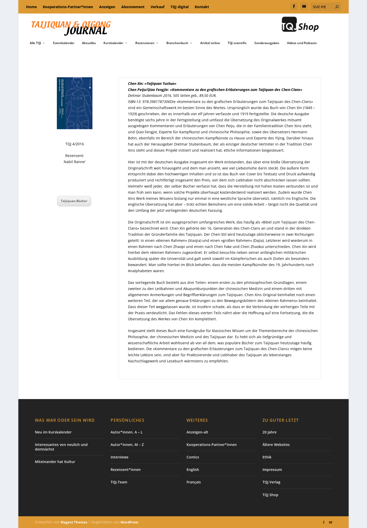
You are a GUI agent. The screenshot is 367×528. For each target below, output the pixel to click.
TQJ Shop (270, 494)
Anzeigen (107, 6)
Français (194, 482)
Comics (193, 457)
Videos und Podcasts (302, 43)
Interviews (119, 457)
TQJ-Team (119, 482)
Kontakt (202, 6)
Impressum (272, 469)
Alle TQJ (35, 43)
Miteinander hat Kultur (55, 461)
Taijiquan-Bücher (74, 201)
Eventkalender (63, 43)
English (193, 469)
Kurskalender (113, 43)
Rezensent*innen (126, 469)
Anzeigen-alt (197, 431)
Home (31, 6)
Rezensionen (144, 43)
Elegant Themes (74, 522)
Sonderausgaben (266, 43)
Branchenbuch (177, 43)
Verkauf (157, 6)
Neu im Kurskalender (53, 431)
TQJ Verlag (271, 482)
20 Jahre (270, 431)
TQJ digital (180, 6)
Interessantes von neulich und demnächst (61, 447)
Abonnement (133, 6)
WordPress (129, 522)
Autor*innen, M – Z (127, 444)
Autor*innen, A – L (127, 431)
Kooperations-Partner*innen (68, 6)
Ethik (267, 457)
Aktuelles (89, 43)
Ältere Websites (276, 444)
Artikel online (210, 43)
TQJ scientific (237, 43)
